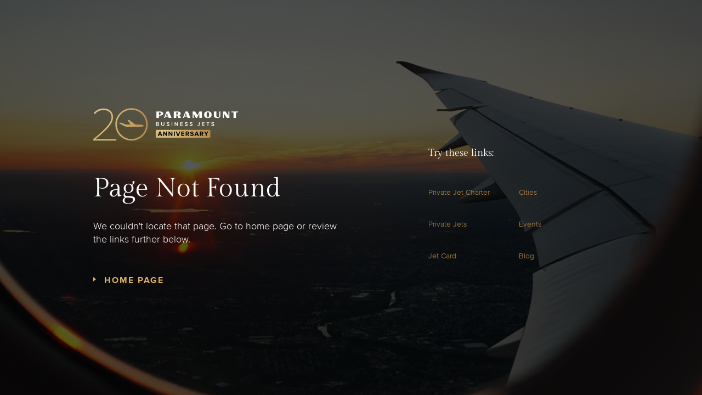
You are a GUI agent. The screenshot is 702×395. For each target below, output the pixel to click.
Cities (528, 192)
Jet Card (442, 256)
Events (530, 224)
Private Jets (447, 224)
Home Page (134, 280)
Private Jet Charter (459, 192)
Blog (526, 256)
